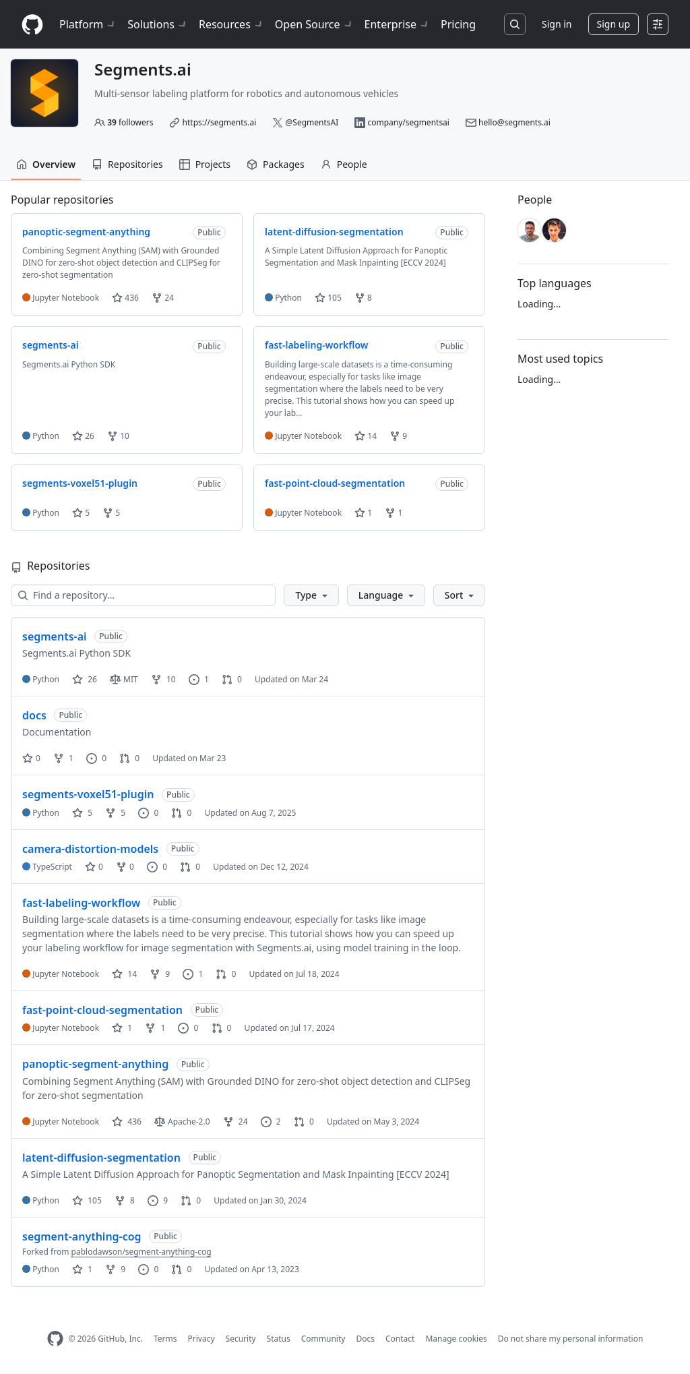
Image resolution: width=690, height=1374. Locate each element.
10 (118, 436)
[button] (311, 595)
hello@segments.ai (514, 122)
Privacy (201, 1338)
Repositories (127, 164)
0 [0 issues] (96, 758)
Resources (231, 24)
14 (365, 436)
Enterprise (397, 24)
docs (34, 715)
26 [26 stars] (84, 679)
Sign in (556, 24)
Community (323, 1338)
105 (328, 297)
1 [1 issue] (199, 679)
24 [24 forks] (235, 1121)
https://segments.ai (220, 122)
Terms (165, 1338)
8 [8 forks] (125, 1200)
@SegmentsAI (312, 122)
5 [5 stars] (82, 812)
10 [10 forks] (163, 679)
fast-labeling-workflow (81, 902)
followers (130, 122)
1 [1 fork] (63, 758)
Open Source (314, 24)
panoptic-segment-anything (95, 1063)
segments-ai (54, 636)
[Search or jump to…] (515, 24)
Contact (399, 1338)
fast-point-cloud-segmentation (102, 1010)
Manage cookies (456, 1338)
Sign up (613, 24)
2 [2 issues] (271, 1121)
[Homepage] (32, 24)
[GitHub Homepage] (55, 1338)
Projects (204, 164)
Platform (88, 24)
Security (241, 1338)
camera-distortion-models (90, 848)
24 (163, 297)
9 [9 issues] (158, 1200)
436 (125, 297)
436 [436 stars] (127, 1121)
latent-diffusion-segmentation (101, 1157)
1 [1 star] (122, 1028)
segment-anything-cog (82, 1236)
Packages (276, 164)
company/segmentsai (408, 122)
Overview (45, 164)
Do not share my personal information (571, 1338)
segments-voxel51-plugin (88, 794)
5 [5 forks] (115, 812)
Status (278, 1338)
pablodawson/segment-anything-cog (141, 1251)
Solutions (157, 24)
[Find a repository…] (143, 595)
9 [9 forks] (160, 974)
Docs (365, 1338)
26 (83, 436)
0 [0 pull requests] (232, 679)
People (344, 164)
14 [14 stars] (124, 974)
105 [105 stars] (87, 1200)
